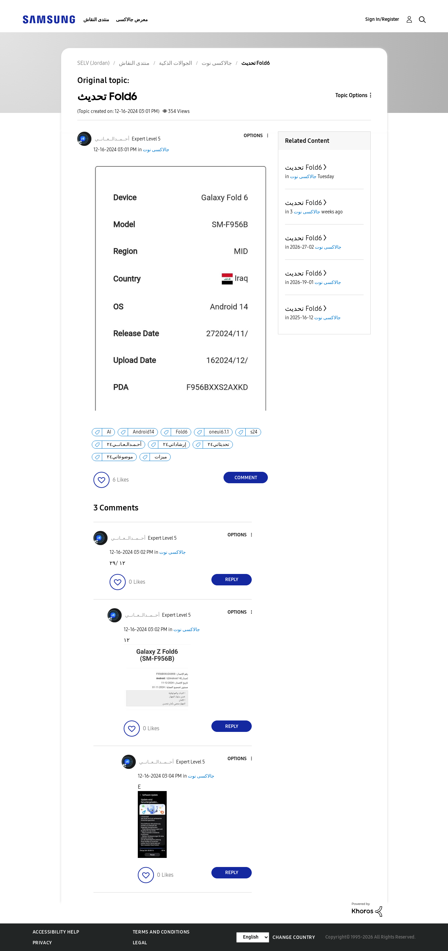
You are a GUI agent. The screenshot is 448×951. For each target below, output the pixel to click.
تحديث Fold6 (303, 167)
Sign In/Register (382, 19)
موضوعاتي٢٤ (120, 457)
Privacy (42, 943)
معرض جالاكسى (132, 20)
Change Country (294, 937)
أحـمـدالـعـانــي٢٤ (124, 444)
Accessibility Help (56, 932)
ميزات (161, 457)
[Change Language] (252, 937)
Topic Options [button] (351, 95)
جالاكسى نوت (156, 150)
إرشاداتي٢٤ (174, 444)
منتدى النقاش (96, 20)
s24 (253, 432)
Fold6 (182, 432)
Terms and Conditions (161, 932)
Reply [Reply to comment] (231, 579)
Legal (140, 943)
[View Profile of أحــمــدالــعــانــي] (112, 139)
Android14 (143, 432)
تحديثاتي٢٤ (218, 444)
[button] (256, 136)
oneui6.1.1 (219, 432)
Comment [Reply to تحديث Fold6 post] (246, 478)
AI (109, 432)
